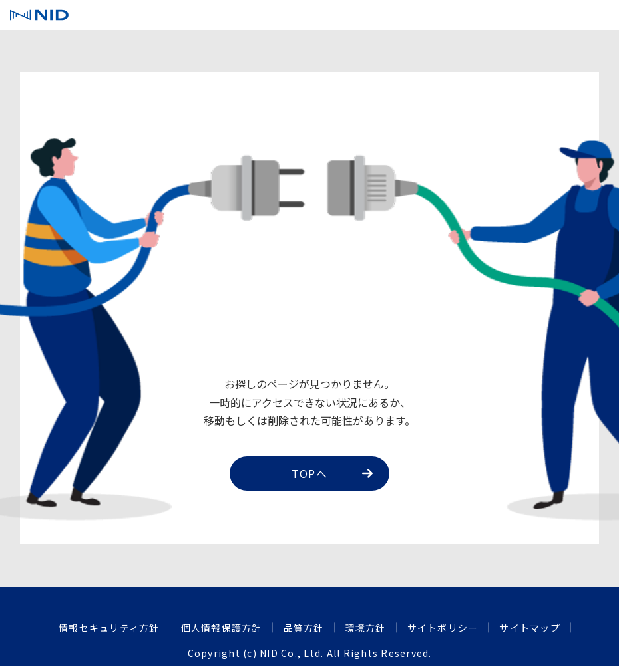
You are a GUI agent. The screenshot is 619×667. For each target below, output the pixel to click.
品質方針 (304, 627)
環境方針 (365, 627)
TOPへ (332, 473)
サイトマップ (529, 627)
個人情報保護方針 (221, 627)
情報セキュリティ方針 (109, 627)
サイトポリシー (443, 627)
